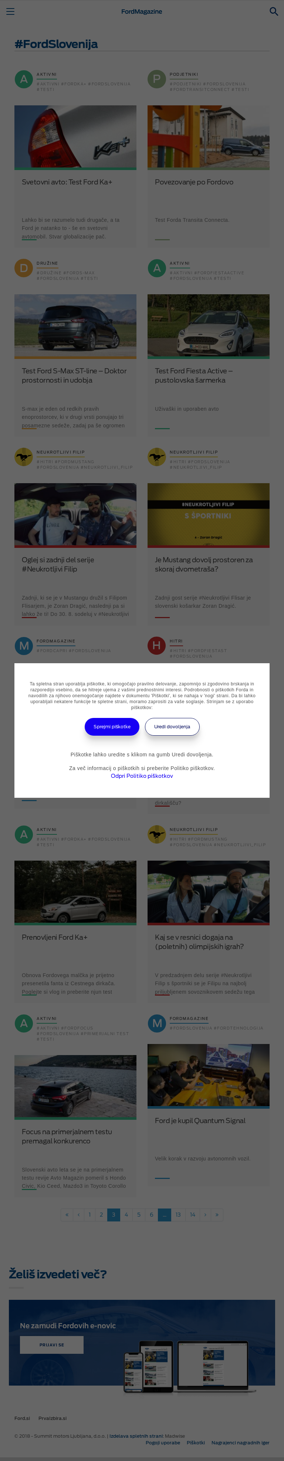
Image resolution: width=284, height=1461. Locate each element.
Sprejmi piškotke (112, 726)
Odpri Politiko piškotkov (142, 776)
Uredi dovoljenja (172, 726)
